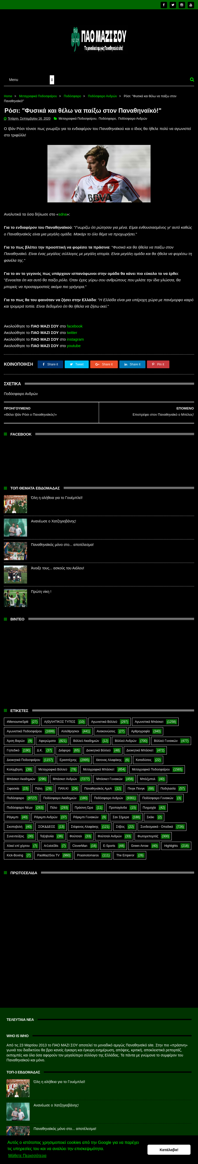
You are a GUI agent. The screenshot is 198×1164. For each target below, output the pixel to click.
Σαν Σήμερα (121, 814)
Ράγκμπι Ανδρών (45, 814)
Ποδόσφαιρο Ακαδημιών (60, 795)
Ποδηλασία (168, 785)
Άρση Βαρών (15, 737)
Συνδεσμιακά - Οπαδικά (157, 823)
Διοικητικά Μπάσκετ (140, 747)
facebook (74, 322)
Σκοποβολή (14, 823)
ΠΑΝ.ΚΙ (63, 785)
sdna (63, 211)
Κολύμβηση (14, 766)
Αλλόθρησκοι (70, 728)
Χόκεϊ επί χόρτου (18, 842)
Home (8, 92)
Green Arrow (139, 842)
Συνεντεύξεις (15, 833)
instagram (75, 335)
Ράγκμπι (12, 814)
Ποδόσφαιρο (72, 92)
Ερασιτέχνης (68, 756)
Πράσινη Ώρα (84, 804)
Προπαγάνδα (118, 804)
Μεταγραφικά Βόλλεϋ (52, 766)
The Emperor (125, 852)
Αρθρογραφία (140, 728)
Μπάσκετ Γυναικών (109, 775)
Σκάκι (150, 814)
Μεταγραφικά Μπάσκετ (98, 766)
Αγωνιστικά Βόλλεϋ (104, 718)
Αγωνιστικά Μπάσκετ (149, 718)
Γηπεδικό (13, 747)
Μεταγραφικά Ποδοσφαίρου (38, 92)
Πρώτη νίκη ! (41, 588)
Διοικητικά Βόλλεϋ (98, 747)
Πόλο (53, 804)
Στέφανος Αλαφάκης (84, 823)
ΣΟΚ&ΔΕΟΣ (46, 823)
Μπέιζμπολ (147, 775)
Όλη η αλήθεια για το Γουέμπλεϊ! (56, 494)
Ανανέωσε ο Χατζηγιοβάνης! (53, 518)
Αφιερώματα (47, 737)
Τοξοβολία (47, 833)
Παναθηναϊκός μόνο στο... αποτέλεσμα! (62, 541)
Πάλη (38, 785)
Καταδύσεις (144, 756)
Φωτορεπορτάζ (147, 833)
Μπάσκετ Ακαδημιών (21, 775)
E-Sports (109, 842)
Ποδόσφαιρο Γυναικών (157, 795)
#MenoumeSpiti (17, 718)
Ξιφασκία (13, 785)
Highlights (171, 842)
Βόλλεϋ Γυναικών (166, 737)
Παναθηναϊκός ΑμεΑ (98, 785)
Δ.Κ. (40, 747)
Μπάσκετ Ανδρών (65, 775)
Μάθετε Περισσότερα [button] (27, 1156)
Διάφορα (64, 747)
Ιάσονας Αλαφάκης (109, 756)
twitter (72, 329)
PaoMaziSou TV (48, 852)
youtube (73, 342)
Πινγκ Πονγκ (136, 785)
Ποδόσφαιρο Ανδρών (102, 92)
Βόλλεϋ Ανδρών (125, 737)
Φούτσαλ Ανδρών (110, 833)
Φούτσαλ (76, 833)
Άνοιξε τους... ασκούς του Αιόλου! (57, 565)
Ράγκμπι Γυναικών (85, 814)
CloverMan (79, 842)
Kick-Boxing (15, 852)
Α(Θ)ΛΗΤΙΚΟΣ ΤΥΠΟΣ (59, 718)
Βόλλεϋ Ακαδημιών (86, 737)
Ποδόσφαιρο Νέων (19, 804)
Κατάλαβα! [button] (169, 1150)
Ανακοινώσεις (106, 728)
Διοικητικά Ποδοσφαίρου (23, 756)
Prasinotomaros (88, 852)
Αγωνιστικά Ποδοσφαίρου (24, 728)
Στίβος (120, 823)
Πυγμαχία (149, 804)
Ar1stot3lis (51, 842)
